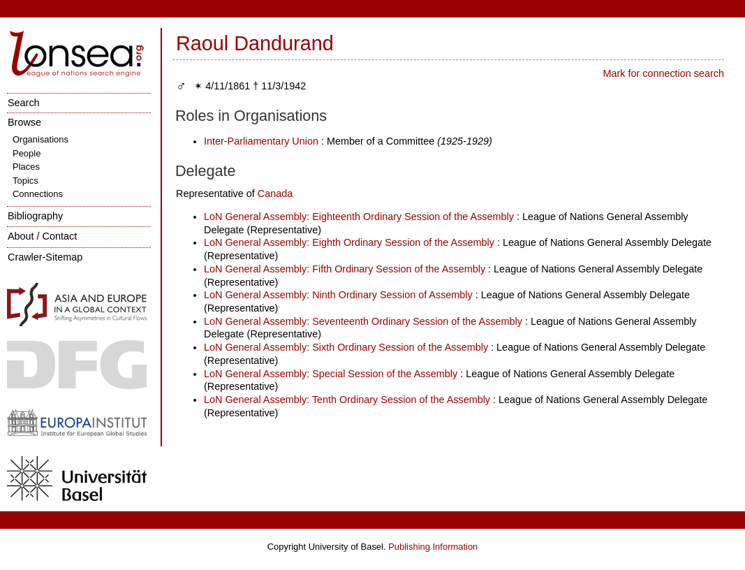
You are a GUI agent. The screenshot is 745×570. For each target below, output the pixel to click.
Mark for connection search (663, 73)
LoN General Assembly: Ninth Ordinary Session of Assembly (338, 294)
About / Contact (42, 236)
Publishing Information (433, 546)
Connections (38, 194)
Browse (24, 122)
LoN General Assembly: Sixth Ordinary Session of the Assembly (346, 347)
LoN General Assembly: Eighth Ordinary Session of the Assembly (349, 242)
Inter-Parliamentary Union (261, 141)
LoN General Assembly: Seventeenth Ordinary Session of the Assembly (363, 321)
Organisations (40, 139)
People (26, 153)
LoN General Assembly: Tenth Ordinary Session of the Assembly (347, 399)
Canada (275, 193)
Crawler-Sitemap (45, 257)
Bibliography (35, 215)
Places (26, 166)
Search (24, 102)
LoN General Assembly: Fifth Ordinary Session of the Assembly (344, 269)
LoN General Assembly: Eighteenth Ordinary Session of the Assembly (359, 216)
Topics (25, 180)
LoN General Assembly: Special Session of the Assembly (330, 373)
